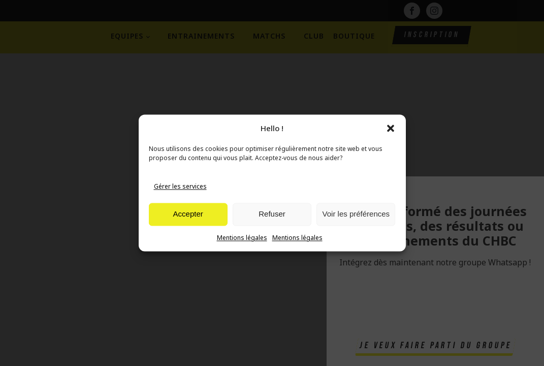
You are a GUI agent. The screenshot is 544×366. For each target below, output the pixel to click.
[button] (391, 128)
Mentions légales (242, 237)
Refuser (272, 214)
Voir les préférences (356, 214)
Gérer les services (180, 186)
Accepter (188, 214)
